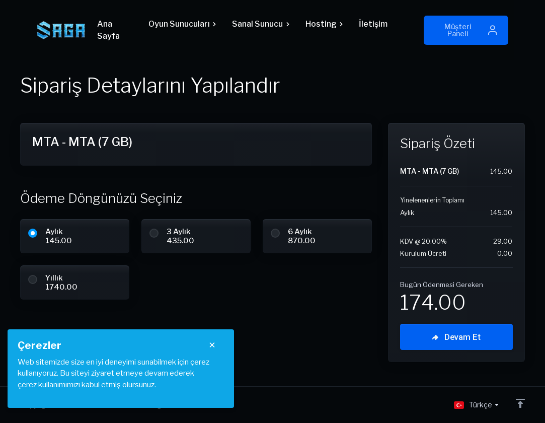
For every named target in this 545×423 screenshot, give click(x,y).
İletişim (373, 24)
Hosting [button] (324, 24)
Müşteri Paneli (471, 30)
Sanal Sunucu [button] (260, 24)
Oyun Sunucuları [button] (182, 24)
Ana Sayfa (108, 30)
